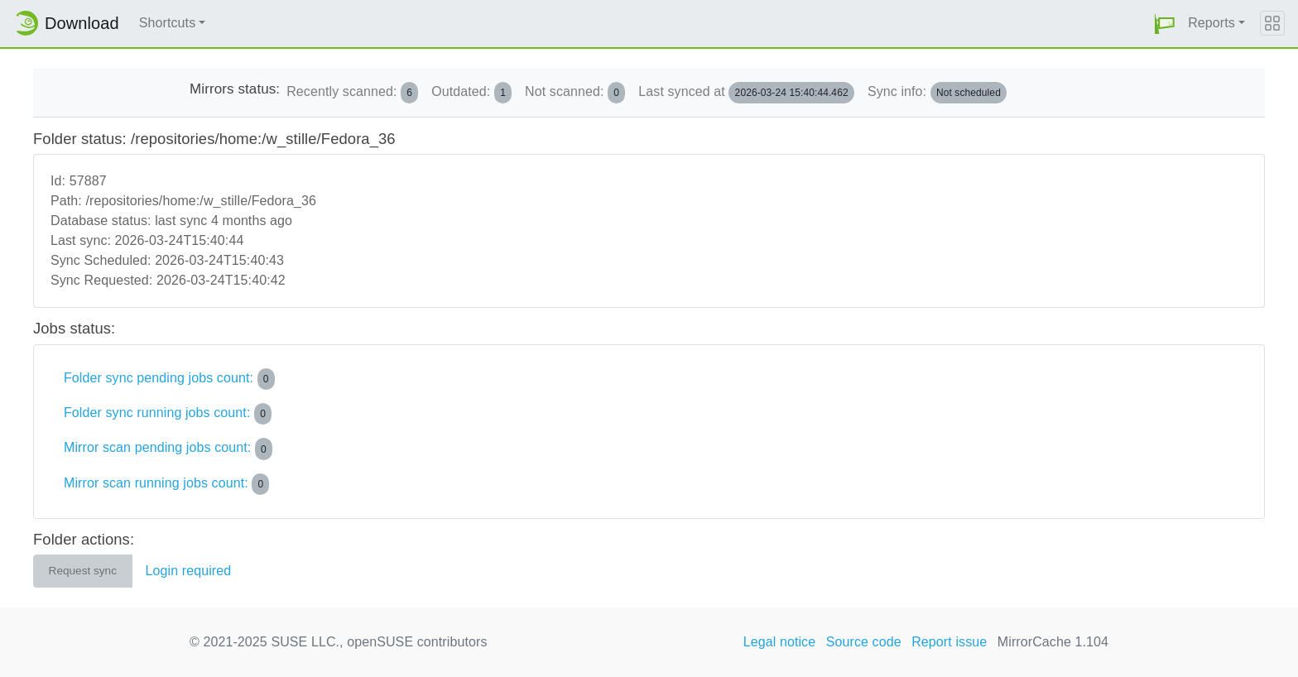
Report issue (949, 642)
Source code (863, 642)
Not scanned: (575, 92)
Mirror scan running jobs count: (166, 484)
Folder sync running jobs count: (168, 414)
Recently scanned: (352, 92)
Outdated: (471, 92)
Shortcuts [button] (167, 23)
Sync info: (937, 92)
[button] (1164, 24)
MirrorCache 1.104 (1053, 642)
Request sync (83, 570)
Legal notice (779, 642)
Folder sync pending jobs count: (169, 379)
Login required (189, 571)
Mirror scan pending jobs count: (168, 448)
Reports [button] (1211, 23)
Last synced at (746, 92)
